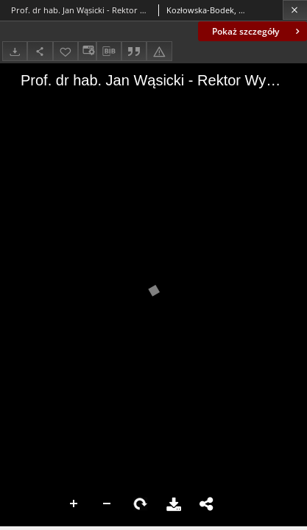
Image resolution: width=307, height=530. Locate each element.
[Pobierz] (14, 51)
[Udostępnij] (39, 51)
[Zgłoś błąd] (159, 51)
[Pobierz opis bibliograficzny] (108, 51)
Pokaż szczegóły (257, 31)
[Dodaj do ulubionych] (65, 51)
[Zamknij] (295, 10)
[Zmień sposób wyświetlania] (87, 51)
